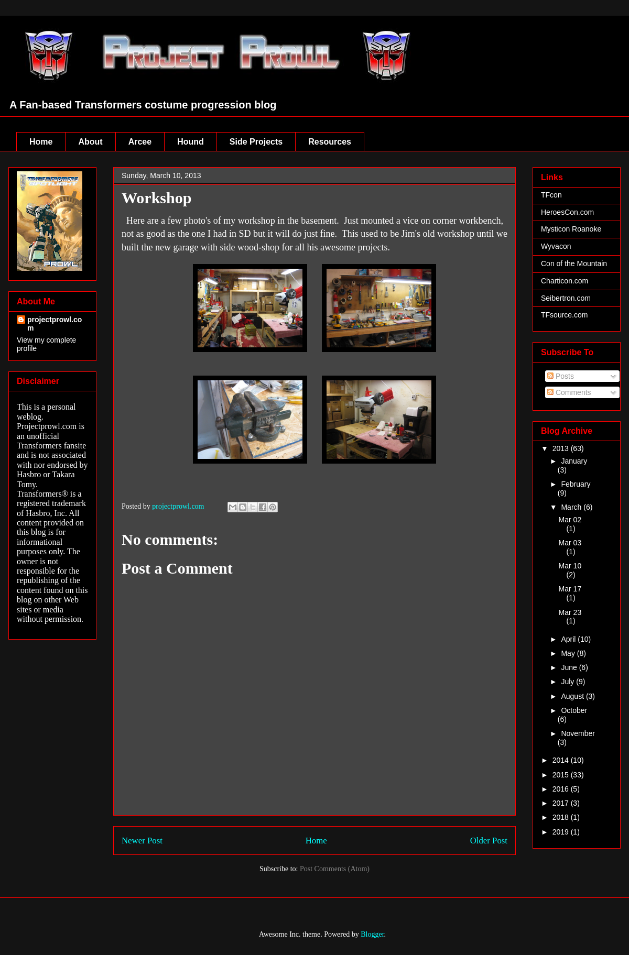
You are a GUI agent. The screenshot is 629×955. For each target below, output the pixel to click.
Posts (560, 376)
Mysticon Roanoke (571, 229)
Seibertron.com (566, 298)
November (578, 733)
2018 (561, 817)
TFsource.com (564, 315)
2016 (561, 789)
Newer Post (142, 841)
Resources (329, 141)
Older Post (488, 841)
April (569, 639)
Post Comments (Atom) (335, 869)
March (572, 507)
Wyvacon (556, 246)
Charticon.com (564, 281)
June (570, 667)
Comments (569, 392)
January (574, 461)
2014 (561, 760)
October (574, 710)
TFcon (551, 195)
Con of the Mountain (574, 263)
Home (40, 141)
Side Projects (256, 141)
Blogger (372, 934)
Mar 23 (570, 612)
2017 (561, 803)
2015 (561, 775)
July (568, 681)
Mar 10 (570, 566)
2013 (561, 448)
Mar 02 (570, 519)
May (569, 653)
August (573, 696)
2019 (561, 832)
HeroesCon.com (567, 212)
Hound (190, 141)
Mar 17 (570, 589)
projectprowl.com (54, 323)
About (90, 141)
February (575, 484)
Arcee (139, 141)
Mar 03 (570, 543)
